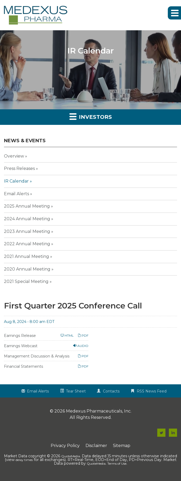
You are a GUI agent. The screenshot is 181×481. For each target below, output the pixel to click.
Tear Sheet (76, 391)
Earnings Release (20, 335)
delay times (24, 460)
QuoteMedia (70, 456)
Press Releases (19, 168)
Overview (14, 156)
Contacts (111, 391)
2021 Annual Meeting (26, 256)
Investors (90, 116)
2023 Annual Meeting (27, 231)
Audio (80, 345)
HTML (67, 335)
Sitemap (121, 445)
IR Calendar (16, 181)
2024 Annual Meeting (27, 218)
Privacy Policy (65, 445)
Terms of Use (116, 463)
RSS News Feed (151, 391)
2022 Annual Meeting (27, 243)
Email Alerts (16, 193)
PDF (83, 335)
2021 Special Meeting (26, 281)
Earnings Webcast (20, 345)
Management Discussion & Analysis (36, 356)
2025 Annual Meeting (27, 206)
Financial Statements (23, 366)
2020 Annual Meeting (27, 269)
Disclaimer (96, 445)
